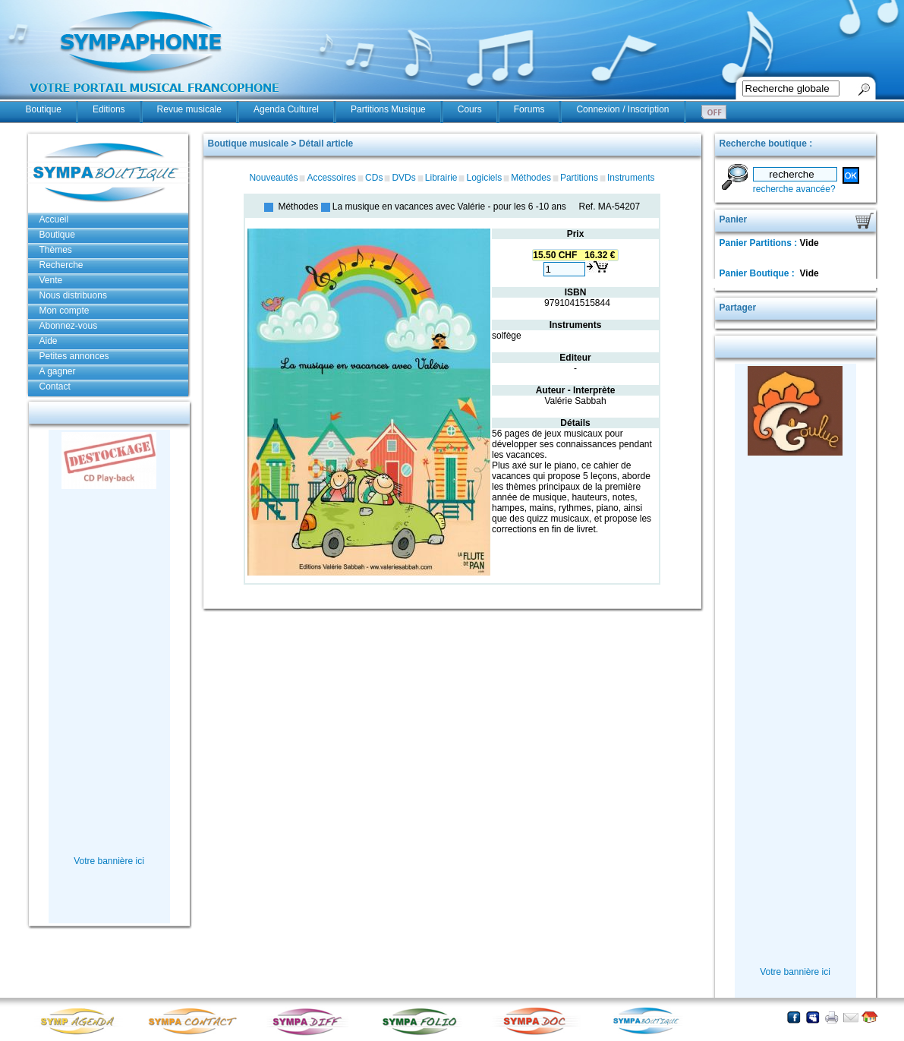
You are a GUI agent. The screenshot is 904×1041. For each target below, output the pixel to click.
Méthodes (531, 177)
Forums (529, 109)
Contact (55, 386)
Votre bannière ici (109, 861)
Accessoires (331, 177)
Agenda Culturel (286, 109)
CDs (374, 177)
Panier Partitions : (760, 243)
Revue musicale (189, 109)
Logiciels (484, 177)
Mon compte (64, 310)
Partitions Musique (388, 109)
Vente (51, 280)
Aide (48, 341)
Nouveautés (273, 177)
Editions (109, 109)
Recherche (61, 265)
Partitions (579, 177)
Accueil (54, 219)
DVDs (403, 177)
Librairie (441, 177)
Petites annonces (74, 356)
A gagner (57, 371)
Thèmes (55, 249)
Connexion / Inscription (622, 109)
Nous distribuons (73, 295)
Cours (470, 109)
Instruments (631, 177)
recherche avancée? (794, 189)
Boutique (43, 109)
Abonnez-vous (68, 325)
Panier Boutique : (759, 273)
